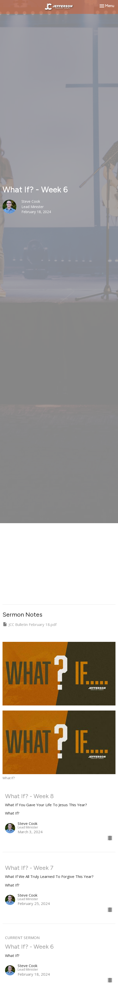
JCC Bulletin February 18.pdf (29, 624)
